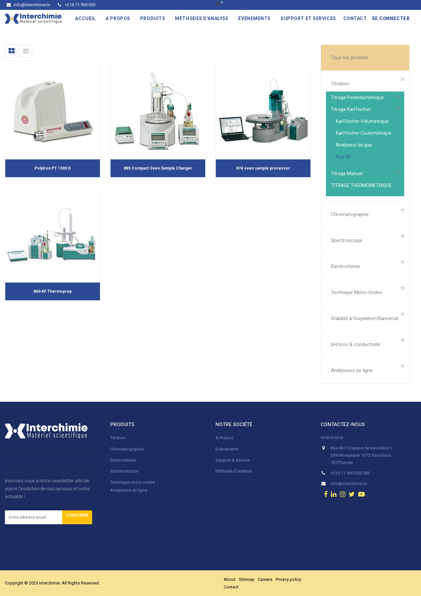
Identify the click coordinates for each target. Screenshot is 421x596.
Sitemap (247, 579)
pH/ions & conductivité (355, 344)
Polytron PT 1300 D (53, 168)
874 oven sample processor (263, 168)
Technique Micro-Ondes (356, 292)
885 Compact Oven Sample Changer (158, 168)
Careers (265, 579)
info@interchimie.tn (28, 4)
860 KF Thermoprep (53, 291)
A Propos (224, 437)
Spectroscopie (346, 240)
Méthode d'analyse (233, 471)
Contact (231, 586)
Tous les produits (349, 58)
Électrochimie (123, 460)
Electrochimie (345, 266)
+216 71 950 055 (76, 4)
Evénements (226, 449)
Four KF (343, 156)
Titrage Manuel (346, 173)
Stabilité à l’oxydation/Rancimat (364, 318)
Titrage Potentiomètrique (357, 97)
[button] (77, 517)
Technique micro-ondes (132, 482)
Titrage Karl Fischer (351, 109)
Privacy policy (288, 579)
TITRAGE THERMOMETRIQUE (361, 185)
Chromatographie (350, 214)
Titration (340, 84)
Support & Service (232, 460)
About (229, 579)
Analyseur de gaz (354, 145)
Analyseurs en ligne (352, 370)
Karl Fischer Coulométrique (363, 133)
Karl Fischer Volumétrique (362, 121)
